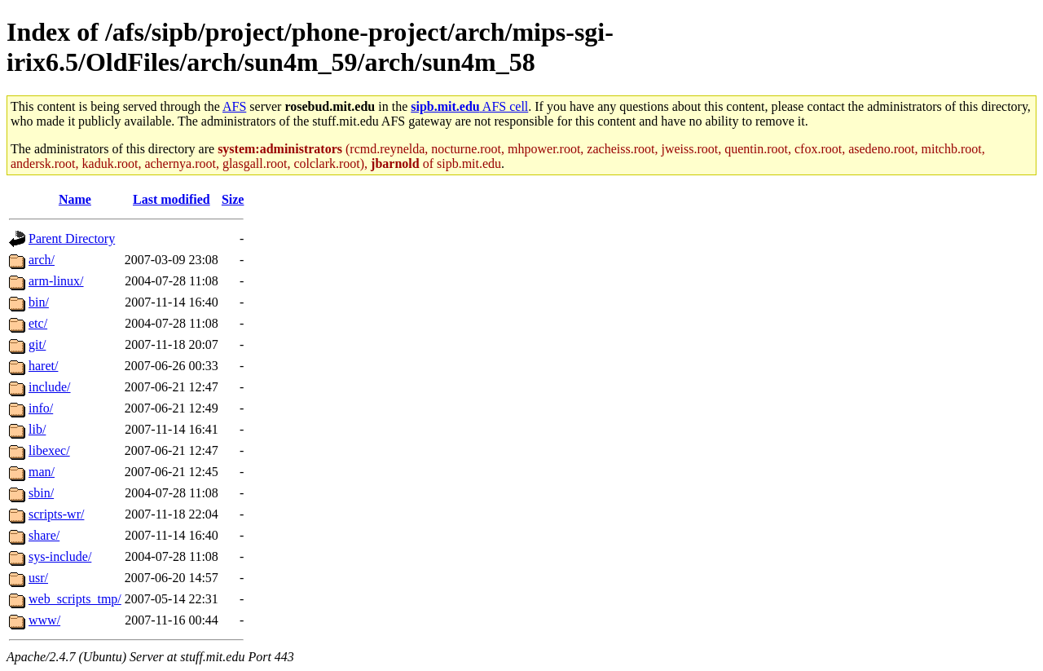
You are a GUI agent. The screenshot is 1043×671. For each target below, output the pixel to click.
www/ (44, 620)
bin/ (39, 302)
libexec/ (49, 450)
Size (233, 199)
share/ (44, 535)
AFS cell (469, 106)
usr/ (38, 578)
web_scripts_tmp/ (75, 599)
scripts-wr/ (56, 514)
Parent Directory (72, 238)
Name (75, 199)
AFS (234, 106)
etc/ (38, 323)
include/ (50, 387)
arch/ (42, 260)
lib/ (37, 429)
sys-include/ (60, 556)
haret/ (43, 366)
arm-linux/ (56, 281)
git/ (37, 344)
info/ (41, 408)
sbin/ (41, 493)
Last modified (171, 199)
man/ (42, 472)
